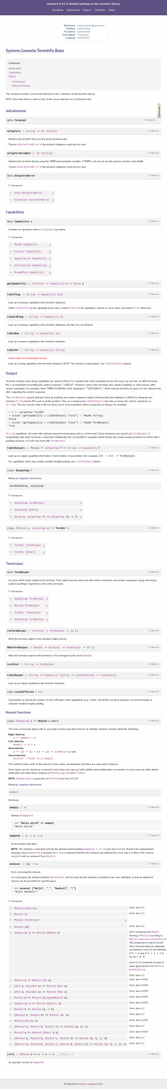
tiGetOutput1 (114, 363)
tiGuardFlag (24, 308)
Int (58, 333)
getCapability (16, 283)
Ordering (31, 908)
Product (80, 773)
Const (47, 1032)
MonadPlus (21, 272)
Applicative (23, 258)
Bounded (31, 986)
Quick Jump (73, 10)
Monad (18, 244)
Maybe (77, 283)
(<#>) (10, 1054)
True (137, 308)
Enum (19, 517)
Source (87, 10)
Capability (22, 221)
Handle (38, 647)
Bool (60, 294)
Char (34, 510)
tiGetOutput (84, 461)
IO (42, 131)
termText (13, 664)
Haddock (82, 1083)
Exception (21, 200)
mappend (28, 815)
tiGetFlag (13, 294)
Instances (57, 10)
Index (112, 10)
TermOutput (18, 81)
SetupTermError (29, 144)
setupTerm (13, 131)
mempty (25, 738)
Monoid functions (21, 85)
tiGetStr (13, 350)
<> (17, 738)
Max (61, 992)
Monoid (21, 528)
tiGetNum (13, 333)
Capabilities (15, 72)
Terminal (20, 120)
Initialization (15, 68)
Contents (99, 10)
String (30, 131)
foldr (32, 758)
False (74, 308)
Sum (67, 773)
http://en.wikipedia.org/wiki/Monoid (147, 939)
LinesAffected (84, 675)
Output (12, 76)
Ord (18, 986)
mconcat (18, 758)
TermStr (61, 528)
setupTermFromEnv (19, 153)
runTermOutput (16, 630)
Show (17, 193)
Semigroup (21, 599)
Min (61, 986)
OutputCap (52, 448)
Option (52, 1003)
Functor (20, 251)
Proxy (30, 1021)
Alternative (23, 265)
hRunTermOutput (17, 647)
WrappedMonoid (53, 998)
